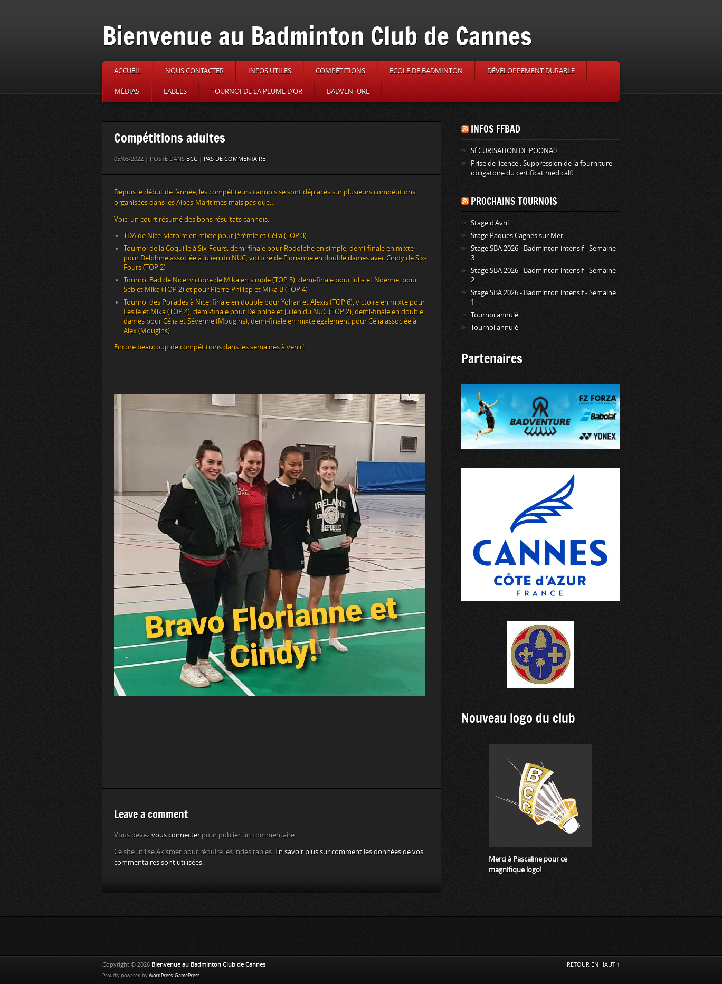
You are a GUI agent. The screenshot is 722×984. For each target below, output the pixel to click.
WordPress (161, 975)
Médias (127, 92)
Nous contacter (194, 71)
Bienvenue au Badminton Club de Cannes (317, 35)
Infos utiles (269, 71)
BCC (191, 159)
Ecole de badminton (426, 71)
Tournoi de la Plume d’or (256, 92)
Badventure (348, 92)
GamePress (187, 975)
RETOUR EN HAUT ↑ (593, 964)
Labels (175, 92)
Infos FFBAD (495, 128)
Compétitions (340, 71)
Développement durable (531, 71)
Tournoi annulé (494, 315)
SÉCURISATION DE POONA (512, 151)
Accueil (127, 71)
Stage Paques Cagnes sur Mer (517, 236)
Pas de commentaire (234, 159)
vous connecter (175, 835)
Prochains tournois (514, 201)
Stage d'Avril (490, 223)
